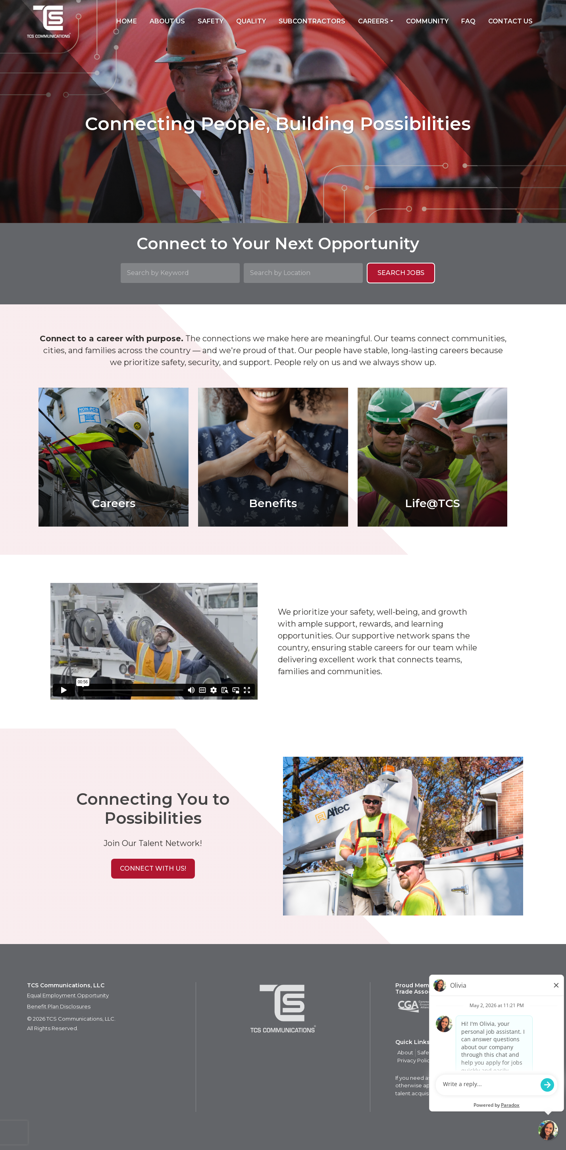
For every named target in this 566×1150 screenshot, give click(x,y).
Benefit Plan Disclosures (58, 1006)
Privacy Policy (415, 1060)
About (405, 1052)
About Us (167, 21)
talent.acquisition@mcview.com (437, 1093)
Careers (373, 21)
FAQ (468, 21)
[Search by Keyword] (180, 273)
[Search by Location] (303, 273)
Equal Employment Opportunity (68, 995)
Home (126, 21)
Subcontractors (312, 21)
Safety (210, 21)
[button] (153, 869)
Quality (251, 21)
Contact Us (510, 21)
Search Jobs (400, 273)
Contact (496, 1052)
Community (427, 21)
